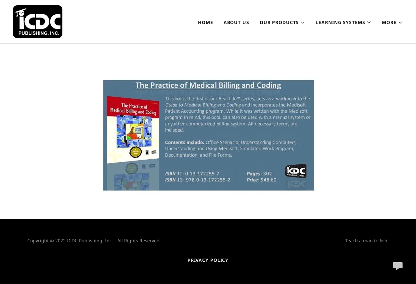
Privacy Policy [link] (208, 260)
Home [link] (205, 22)
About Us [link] (236, 22)
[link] (37, 21)
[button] (283, 22)
